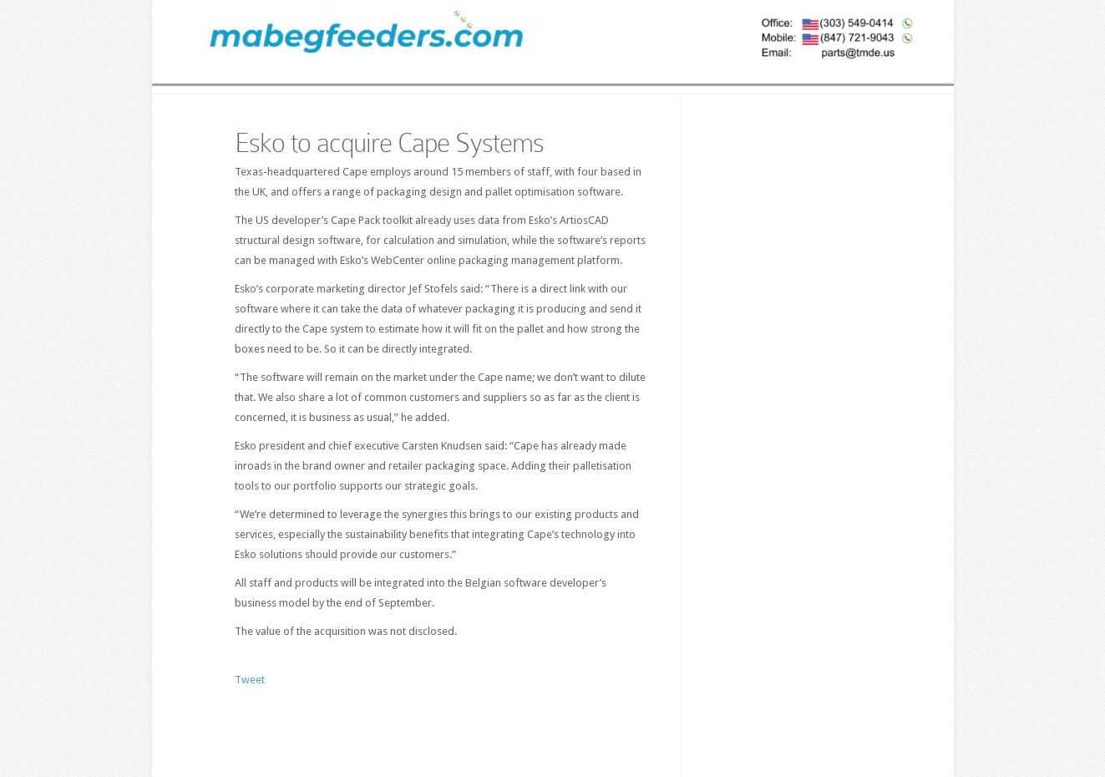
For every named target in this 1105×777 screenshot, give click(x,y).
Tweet (250, 679)
